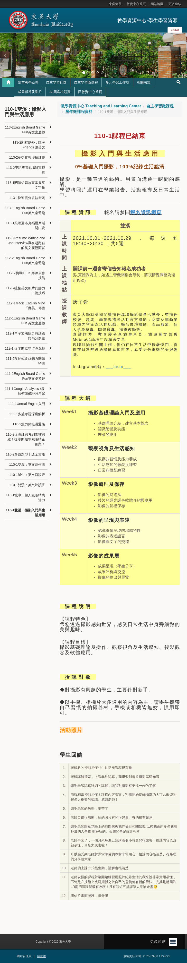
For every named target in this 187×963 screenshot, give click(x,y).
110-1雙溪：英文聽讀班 (27, 485)
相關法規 (143, 82)
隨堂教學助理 (28, 82)
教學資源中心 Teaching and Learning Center (101, 106)
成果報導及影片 (30, 92)
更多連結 (174, 4)
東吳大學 (115, 4)
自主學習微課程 (86, 82)
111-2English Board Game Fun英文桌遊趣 (25, 376)
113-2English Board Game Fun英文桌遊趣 (25, 129)
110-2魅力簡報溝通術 (29, 424)
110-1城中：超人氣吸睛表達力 (25, 497)
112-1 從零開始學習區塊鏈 (25, 348)
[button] (5, 55)
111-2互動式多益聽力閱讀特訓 (25, 361)
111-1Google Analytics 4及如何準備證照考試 (25, 391)
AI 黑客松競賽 (60, 92)
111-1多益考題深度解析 (27, 414)
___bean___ (118, 367)
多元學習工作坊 (117, 82)
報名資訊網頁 (145, 212)
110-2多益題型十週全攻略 (25, 454)
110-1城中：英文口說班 (27, 475)
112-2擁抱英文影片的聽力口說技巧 (25, 290)
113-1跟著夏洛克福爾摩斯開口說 (25, 225)
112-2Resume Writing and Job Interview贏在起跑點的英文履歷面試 (25, 243)
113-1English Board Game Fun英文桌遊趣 (25, 210)
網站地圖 (157, 4)
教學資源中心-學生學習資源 (147, 20)
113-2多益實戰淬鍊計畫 (27, 157)
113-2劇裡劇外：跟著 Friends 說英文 (29, 144)
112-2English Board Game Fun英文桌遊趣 (25, 260)
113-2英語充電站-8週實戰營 (25, 170)
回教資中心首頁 (90, 92)
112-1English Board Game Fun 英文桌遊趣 (25, 320)
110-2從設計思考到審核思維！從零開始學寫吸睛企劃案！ (25, 439)
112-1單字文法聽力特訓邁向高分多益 (25, 335)
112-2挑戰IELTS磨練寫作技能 (26, 275)
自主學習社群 (56, 82)
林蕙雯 (41, 956)
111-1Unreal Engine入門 (26, 404)
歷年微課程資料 (79, 112)
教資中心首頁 (136, 4)
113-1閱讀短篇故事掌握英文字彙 (25, 185)
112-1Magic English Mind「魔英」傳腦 (26, 305)
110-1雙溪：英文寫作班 (27, 464)
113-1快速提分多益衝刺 (27, 198)
